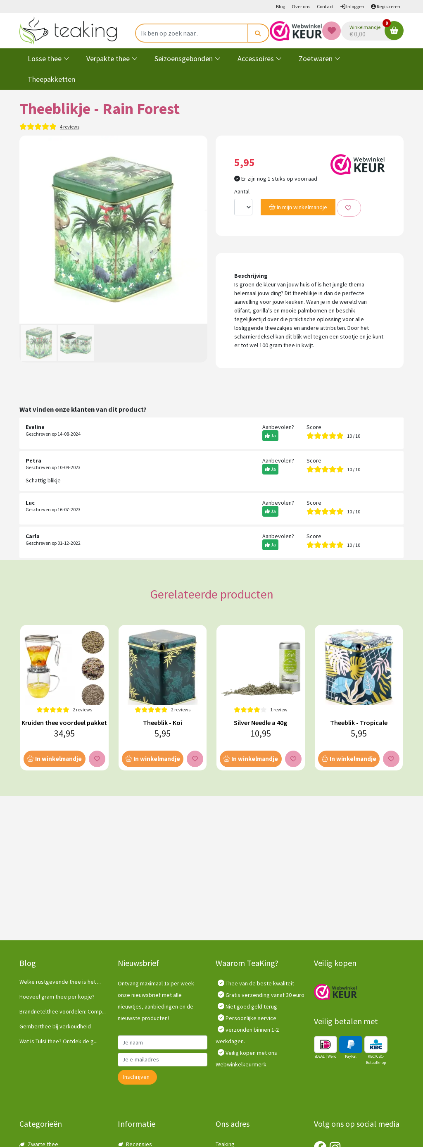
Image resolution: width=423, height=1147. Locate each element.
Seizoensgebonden (187, 58)
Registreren (385, 6)
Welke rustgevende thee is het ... (60, 981)
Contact (325, 6)
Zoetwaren (320, 58)
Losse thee (49, 58)
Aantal (242, 191)
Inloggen (352, 6)
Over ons (301, 6)
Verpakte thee (112, 58)
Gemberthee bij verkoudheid (55, 1026)
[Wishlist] (331, 30)
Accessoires (260, 58)
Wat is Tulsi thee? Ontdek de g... (58, 1041)
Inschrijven (136, 1076)
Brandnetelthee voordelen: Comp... (62, 1011)
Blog (280, 6)
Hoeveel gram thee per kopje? (57, 996)
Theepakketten (51, 79)
